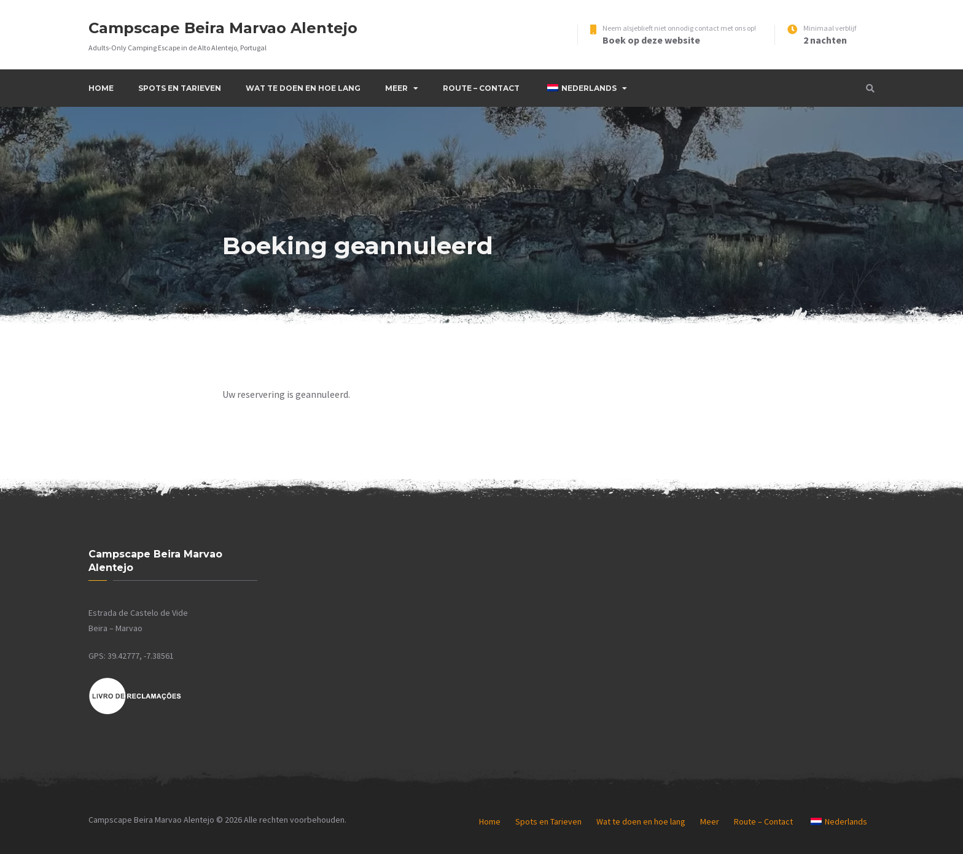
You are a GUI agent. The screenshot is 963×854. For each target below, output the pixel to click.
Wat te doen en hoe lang (303, 88)
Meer (396, 88)
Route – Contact (481, 88)
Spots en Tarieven (179, 88)
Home (101, 88)
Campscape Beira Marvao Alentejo (222, 28)
